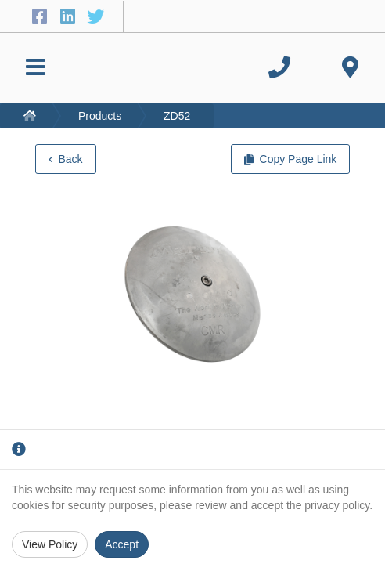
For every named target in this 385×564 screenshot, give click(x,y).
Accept (122, 544)
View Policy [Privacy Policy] (49, 544)
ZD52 (177, 116)
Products (99, 116)
